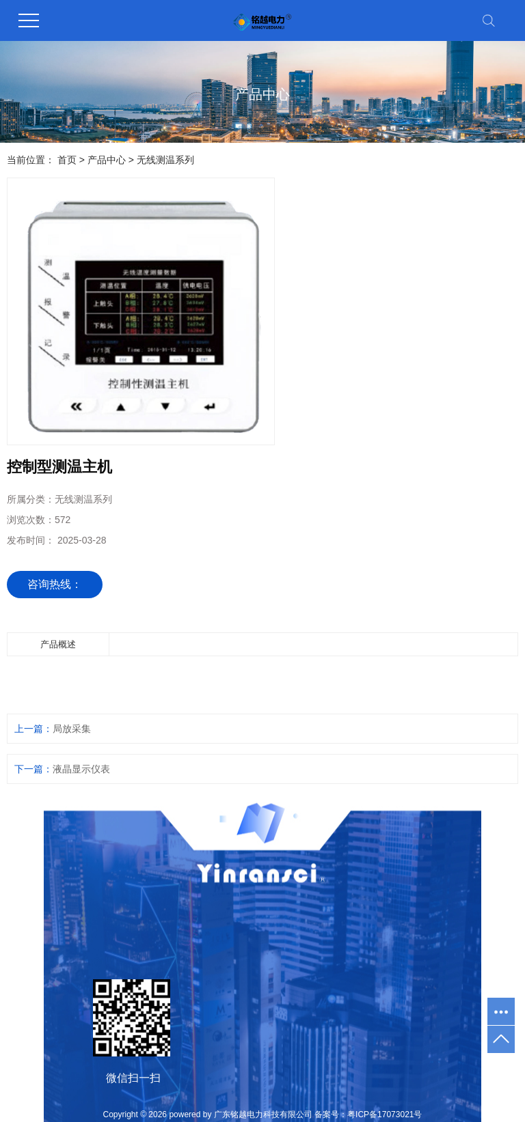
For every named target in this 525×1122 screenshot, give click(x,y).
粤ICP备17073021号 (384, 1114)
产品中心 (107, 159)
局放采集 (72, 728)
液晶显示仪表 (81, 768)
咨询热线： (54, 584)
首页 (67, 159)
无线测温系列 (165, 159)
